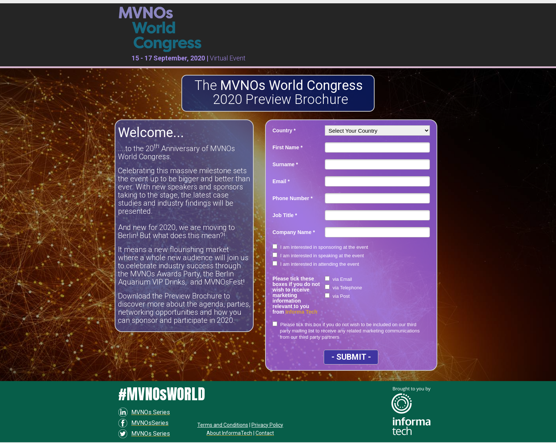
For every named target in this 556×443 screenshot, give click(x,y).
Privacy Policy (267, 425)
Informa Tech (301, 312)
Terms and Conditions (222, 425)
